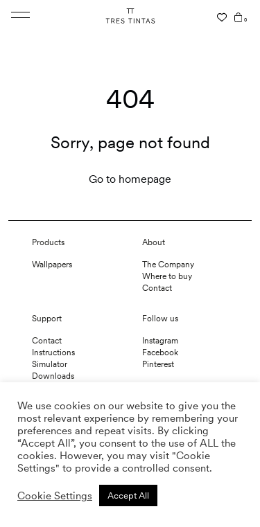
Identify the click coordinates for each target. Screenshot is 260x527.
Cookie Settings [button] (54, 496)
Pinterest (158, 364)
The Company (168, 264)
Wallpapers (52, 264)
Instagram (160, 341)
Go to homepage (130, 179)
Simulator (49, 364)
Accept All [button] (128, 495)
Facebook (160, 352)
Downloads (53, 376)
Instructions (53, 352)
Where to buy (167, 276)
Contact (157, 288)
